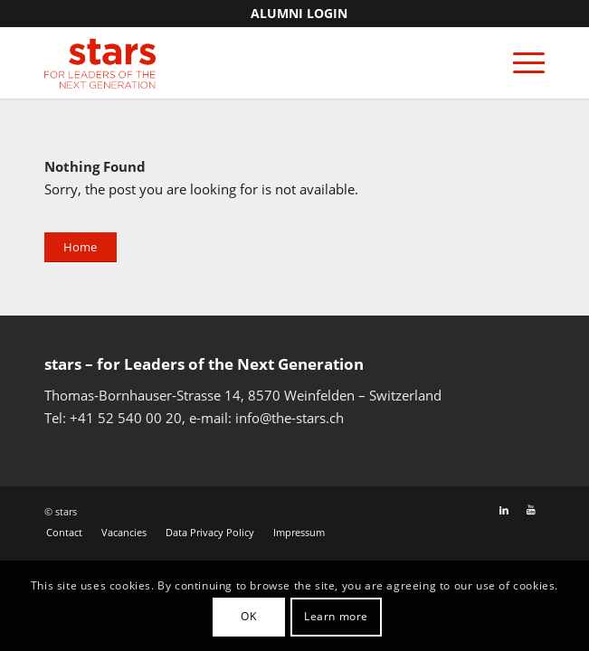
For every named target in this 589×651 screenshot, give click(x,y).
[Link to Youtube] (531, 510)
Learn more (336, 616)
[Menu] (520, 62)
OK (248, 616)
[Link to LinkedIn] (504, 510)
